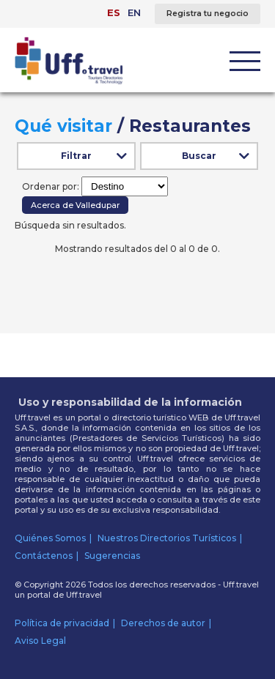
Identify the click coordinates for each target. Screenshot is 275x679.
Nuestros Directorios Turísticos (167, 538)
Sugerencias (112, 555)
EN (134, 12)
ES (113, 12)
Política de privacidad (62, 622)
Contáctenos (44, 555)
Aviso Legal (40, 640)
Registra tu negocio (207, 13)
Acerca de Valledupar (75, 205)
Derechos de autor (163, 622)
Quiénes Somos (50, 538)
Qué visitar (63, 126)
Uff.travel (84, 595)
